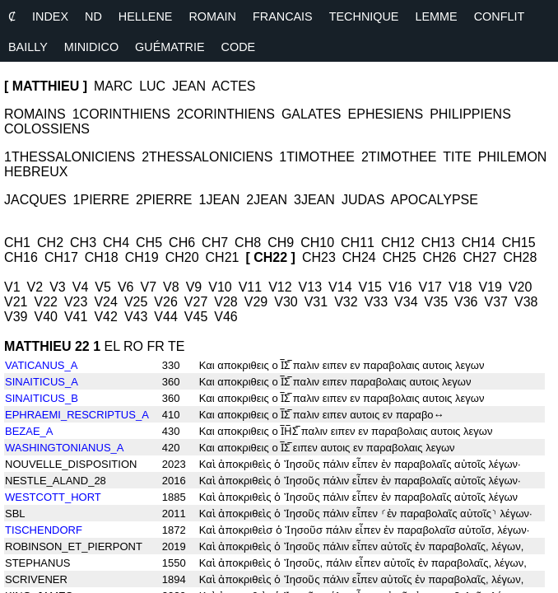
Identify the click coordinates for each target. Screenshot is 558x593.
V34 (405, 302)
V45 (195, 317)
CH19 (142, 257)
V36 (465, 302)
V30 (285, 302)
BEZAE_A (29, 431)
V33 (376, 302)
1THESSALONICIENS (69, 157)
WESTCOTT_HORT (53, 497)
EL (112, 346)
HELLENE (146, 16)
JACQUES (35, 200)
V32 (345, 302)
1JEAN (219, 200)
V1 (12, 287)
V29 (255, 302)
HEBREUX (35, 172)
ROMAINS (35, 114)
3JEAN (314, 200)
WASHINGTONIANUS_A (64, 447)
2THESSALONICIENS (207, 157)
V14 (339, 287)
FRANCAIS (283, 16)
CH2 (50, 243)
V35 (436, 302)
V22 (45, 302)
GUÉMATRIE (169, 47)
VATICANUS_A (41, 365)
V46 (225, 317)
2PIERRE (164, 200)
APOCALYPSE (433, 200)
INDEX (50, 16)
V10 (219, 287)
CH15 (519, 243)
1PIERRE (101, 200)
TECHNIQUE (364, 16)
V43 (135, 317)
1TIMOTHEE (317, 157)
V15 (370, 287)
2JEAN (266, 200)
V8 (171, 287)
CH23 (319, 257)
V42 (105, 317)
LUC (152, 86)
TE (176, 346)
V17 (429, 287)
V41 (75, 317)
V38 (525, 302)
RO (133, 346)
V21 (15, 302)
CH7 (215, 243)
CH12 (398, 243)
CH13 (438, 243)
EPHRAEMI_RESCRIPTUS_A (77, 415)
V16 (400, 287)
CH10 (317, 243)
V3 (57, 287)
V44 (165, 317)
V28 (225, 302)
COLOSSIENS (47, 129)
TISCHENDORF (43, 530)
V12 (279, 287)
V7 (148, 287)
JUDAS (363, 200)
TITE (457, 157)
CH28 (520, 257)
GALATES (311, 114)
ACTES (233, 86)
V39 (15, 317)
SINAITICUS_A (41, 382)
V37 (496, 302)
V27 (195, 302)
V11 (250, 287)
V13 (310, 287)
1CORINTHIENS (121, 114)
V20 (520, 287)
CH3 (83, 243)
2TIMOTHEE (399, 157)
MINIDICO (91, 47)
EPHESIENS (386, 114)
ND (93, 16)
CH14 (478, 243)
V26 (165, 302)
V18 (460, 287)
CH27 (480, 257)
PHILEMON (512, 157)
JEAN (189, 86)
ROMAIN (212, 16)
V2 (35, 287)
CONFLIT (499, 16)
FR (155, 346)
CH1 (17, 243)
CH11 (357, 243)
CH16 (21, 257)
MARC (113, 86)
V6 (126, 287)
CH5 (149, 243)
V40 (45, 317)
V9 (194, 287)
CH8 (248, 243)
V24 (105, 302)
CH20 (182, 257)
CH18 (102, 257)
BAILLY (28, 47)
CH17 (61, 257)
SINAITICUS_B (41, 398)
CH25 (399, 257)
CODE (238, 47)
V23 (75, 302)
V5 (103, 287)
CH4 (116, 243)
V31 (316, 302)
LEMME (436, 16)
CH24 (359, 257)
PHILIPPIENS (470, 114)
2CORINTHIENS (226, 114)
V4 (80, 287)
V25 (135, 302)
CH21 (222, 257)
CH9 (280, 243)
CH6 (182, 243)
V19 (489, 287)
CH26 (440, 257)
